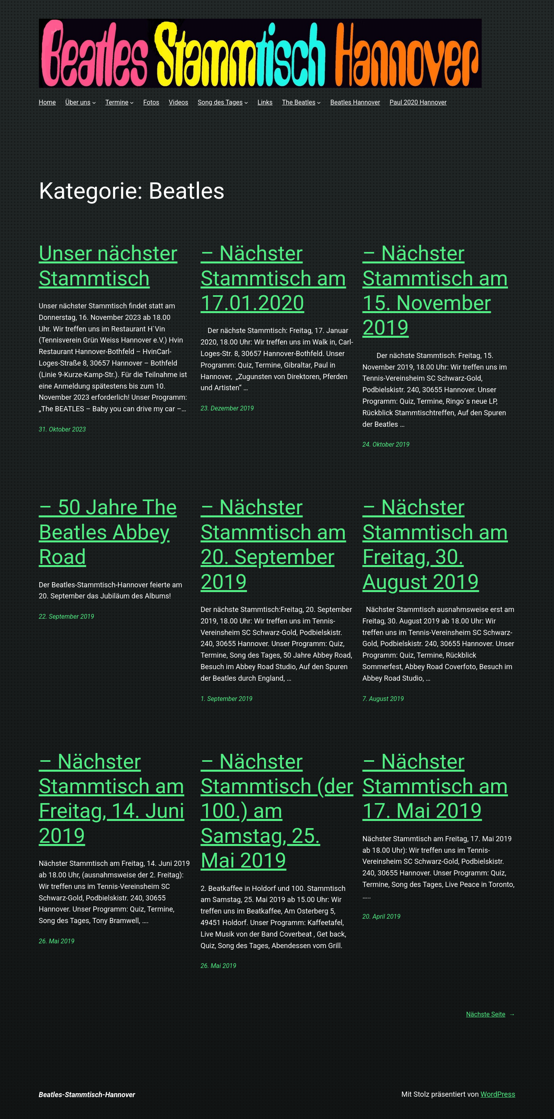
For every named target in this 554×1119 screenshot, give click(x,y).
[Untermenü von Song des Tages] (246, 103)
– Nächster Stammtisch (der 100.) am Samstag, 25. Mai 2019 (277, 811)
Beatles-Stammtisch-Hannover (87, 1094)
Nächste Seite (490, 1014)
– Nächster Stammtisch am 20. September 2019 (273, 544)
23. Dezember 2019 (227, 408)
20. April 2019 (382, 916)
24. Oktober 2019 (386, 444)
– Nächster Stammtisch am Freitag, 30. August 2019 (435, 544)
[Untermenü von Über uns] (94, 103)
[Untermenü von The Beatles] (319, 103)
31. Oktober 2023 (62, 429)
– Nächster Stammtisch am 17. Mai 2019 (435, 786)
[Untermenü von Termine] (132, 103)
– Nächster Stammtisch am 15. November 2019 (435, 290)
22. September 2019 (67, 616)
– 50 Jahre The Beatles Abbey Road (108, 532)
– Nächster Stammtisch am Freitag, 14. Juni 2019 (112, 798)
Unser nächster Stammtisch (108, 265)
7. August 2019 (383, 699)
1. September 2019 (227, 699)
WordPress (498, 1094)
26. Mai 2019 (57, 941)
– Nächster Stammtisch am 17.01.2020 (273, 278)
